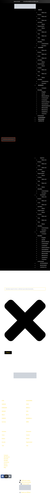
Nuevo (40, 9)
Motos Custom (41, 29)
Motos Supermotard (41, 25)
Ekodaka (40, 85)
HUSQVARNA (29, 400)
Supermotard (29, 442)
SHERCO (4, 418)
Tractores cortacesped (42, 114)
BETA (27, 414)
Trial (27, 445)
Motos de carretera (42, 21)
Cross (3, 435)
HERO (27, 422)
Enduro (3, 438)
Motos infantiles (41, 40)
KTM (3, 400)
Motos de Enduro (42, 13)
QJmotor (4, 422)
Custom (28, 435)
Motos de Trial (42, 36)
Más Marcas (7, 457)
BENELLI (28, 407)
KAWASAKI (4, 407)
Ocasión (40, 47)
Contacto (41, 121)
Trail (3, 445)
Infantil (27, 438)
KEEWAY (4, 411)
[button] (41, 139)
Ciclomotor (28, 431)
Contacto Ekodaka (42, 89)
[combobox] (25, 288)
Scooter (3, 442)
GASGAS (4, 404)
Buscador (6, 458)
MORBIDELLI (29, 418)
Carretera (4, 431)
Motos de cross (42, 17)
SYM (27, 411)
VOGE (27, 404)
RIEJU (3, 414)
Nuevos (5, 464)
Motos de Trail (42, 33)
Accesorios (6, 462)
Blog (5, 467)
